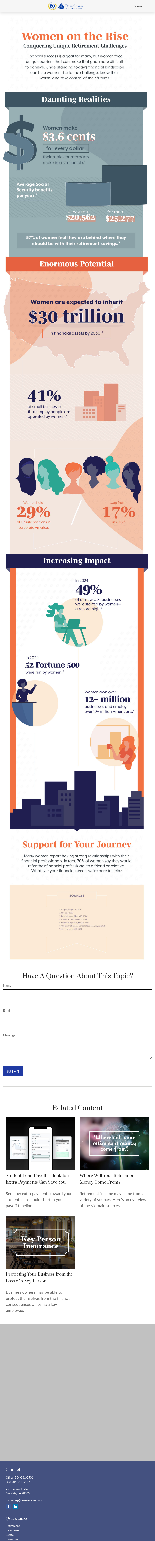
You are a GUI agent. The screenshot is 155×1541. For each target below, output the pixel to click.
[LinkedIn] (15, 1506)
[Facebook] (8, 1506)
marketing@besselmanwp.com (24, 1500)
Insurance (12, 1539)
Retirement (13, 1525)
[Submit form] (13, 1071)
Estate (10, 1534)
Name (7, 985)
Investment (13, 1530)
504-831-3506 (24, 1477)
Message (9, 1035)
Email (7, 1010)
